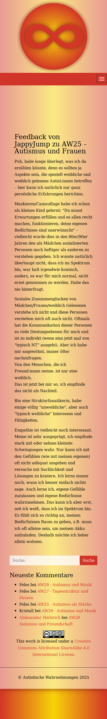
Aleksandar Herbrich (39, 617)
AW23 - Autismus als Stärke (64, 604)
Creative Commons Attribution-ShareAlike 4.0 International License (54, 647)
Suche (88, 560)
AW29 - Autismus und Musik (64, 585)
